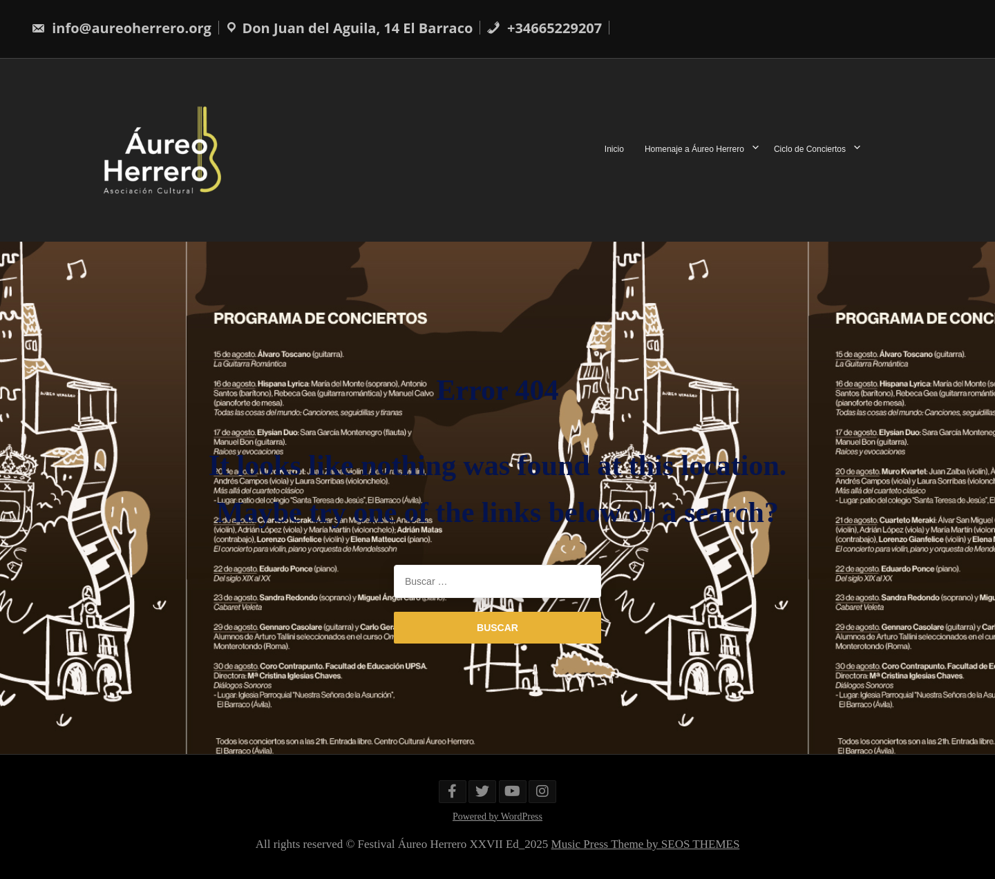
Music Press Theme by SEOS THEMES (645, 844)
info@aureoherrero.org (121, 28)
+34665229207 (544, 28)
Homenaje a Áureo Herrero (694, 150)
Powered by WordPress (497, 816)
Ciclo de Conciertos (810, 150)
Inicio (614, 150)
